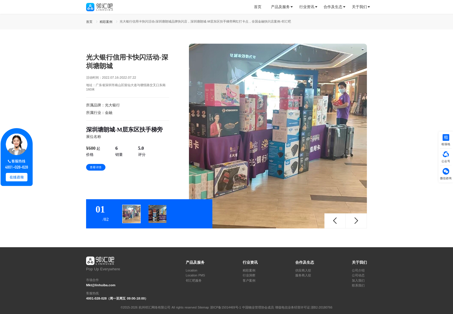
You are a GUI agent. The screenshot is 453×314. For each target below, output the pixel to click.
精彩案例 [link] (107, 21)
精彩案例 (249, 270)
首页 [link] (90, 21)
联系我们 (358, 285)
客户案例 (249, 280)
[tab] (260, 7)
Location (191, 270)
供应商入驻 (303, 270)
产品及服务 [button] (280, 7)
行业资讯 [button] (306, 7)
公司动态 (358, 275)
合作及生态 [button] (333, 7)
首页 (257, 7)
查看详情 (95, 167)
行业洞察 (249, 275)
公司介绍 (358, 270)
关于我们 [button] (359, 7)
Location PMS (195, 275)
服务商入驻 (303, 275)
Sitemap (203, 307)
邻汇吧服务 (194, 280)
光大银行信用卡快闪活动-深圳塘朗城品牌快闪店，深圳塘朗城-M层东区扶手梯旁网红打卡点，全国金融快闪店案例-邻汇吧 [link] (205, 21)
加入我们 (358, 280)
